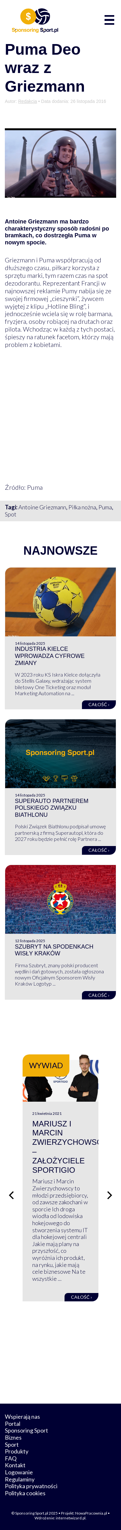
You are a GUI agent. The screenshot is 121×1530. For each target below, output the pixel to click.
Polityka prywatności (31, 1485)
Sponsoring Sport (26, 1430)
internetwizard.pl (71, 1518)
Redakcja (27, 101)
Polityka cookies (25, 1493)
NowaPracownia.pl (91, 1513)
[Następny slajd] (109, 1195)
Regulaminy (20, 1479)
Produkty (16, 1451)
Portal (12, 1423)
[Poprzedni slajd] (11, 1195)
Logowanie (19, 1472)
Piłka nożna (82, 507)
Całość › (98, 704)
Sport (12, 1444)
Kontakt (15, 1465)
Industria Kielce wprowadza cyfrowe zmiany (50, 656)
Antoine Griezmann (42, 507)
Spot (10, 514)
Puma (105, 507)
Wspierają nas (22, 1416)
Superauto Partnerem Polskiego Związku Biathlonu (51, 808)
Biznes (13, 1437)
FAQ (10, 1458)
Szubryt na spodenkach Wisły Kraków (54, 950)
